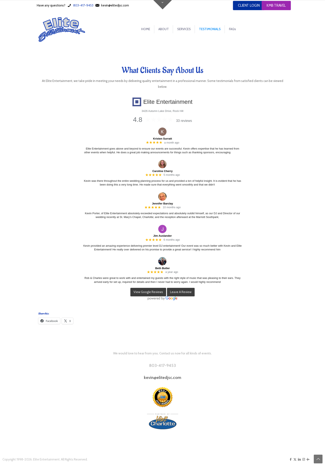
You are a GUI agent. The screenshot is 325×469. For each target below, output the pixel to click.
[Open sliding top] (162, 4)
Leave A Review (181, 292)
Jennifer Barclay (162, 203)
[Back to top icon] (318, 459)
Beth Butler (162, 268)
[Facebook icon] (290, 459)
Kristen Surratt (162, 138)
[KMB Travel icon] (308, 459)
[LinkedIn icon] (299, 459)
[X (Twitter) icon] (295, 459)
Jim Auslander (162, 235)
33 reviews (184, 121)
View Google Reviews (148, 292)
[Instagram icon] (303, 459)
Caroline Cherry (162, 171)
